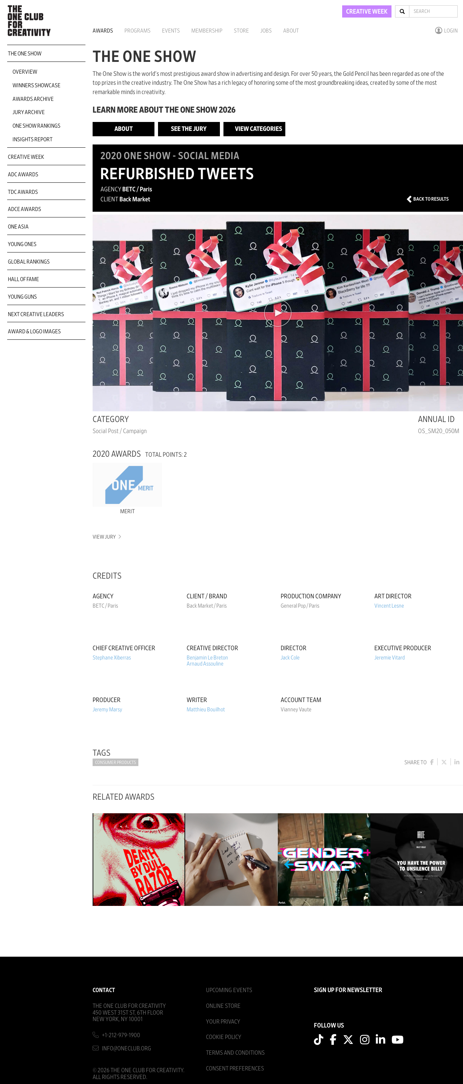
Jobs (266, 31)
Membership (206, 31)
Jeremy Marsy (107, 709)
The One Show (24, 54)
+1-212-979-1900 (121, 1035)
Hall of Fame (23, 279)
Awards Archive (33, 99)
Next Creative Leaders (36, 314)
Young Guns (22, 297)
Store (241, 31)
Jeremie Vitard (389, 658)
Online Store (223, 1006)
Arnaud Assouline (205, 664)
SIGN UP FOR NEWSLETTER (348, 990)
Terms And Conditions (235, 1053)
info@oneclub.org (126, 1048)
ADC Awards (23, 174)
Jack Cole (290, 658)
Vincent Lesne (389, 606)
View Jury (106, 537)
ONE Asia (18, 227)
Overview (25, 72)
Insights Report (33, 139)
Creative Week (26, 157)
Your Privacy (223, 1022)
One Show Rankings (36, 126)
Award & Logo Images (34, 331)
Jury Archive (29, 112)
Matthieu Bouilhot (206, 709)
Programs (137, 31)
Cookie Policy (223, 1037)
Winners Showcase (36, 85)
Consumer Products (115, 762)
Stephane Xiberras (112, 658)
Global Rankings (29, 262)
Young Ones (22, 244)
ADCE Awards (24, 209)
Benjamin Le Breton (207, 658)
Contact (104, 990)
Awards (103, 31)
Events (171, 31)
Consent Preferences (235, 1068)
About (291, 31)
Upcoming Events (229, 990)
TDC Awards (23, 192)
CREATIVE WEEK (367, 12)
